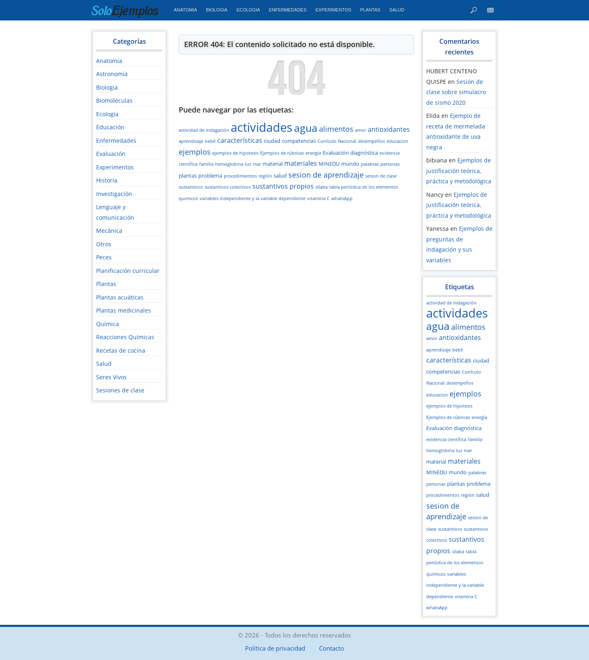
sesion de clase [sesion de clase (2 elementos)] (381, 176)
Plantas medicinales (123, 310)
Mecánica (109, 230)
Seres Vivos (111, 377)
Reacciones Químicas (125, 337)
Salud (397, 9)
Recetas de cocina (120, 350)
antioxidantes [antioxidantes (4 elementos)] (389, 129)
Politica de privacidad (275, 648)
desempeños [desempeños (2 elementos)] (371, 141)
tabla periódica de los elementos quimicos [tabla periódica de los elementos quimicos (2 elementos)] (454, 563)
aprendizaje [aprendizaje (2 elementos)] (191, 141)
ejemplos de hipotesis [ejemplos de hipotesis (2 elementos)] (235, 153)
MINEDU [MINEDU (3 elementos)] (329, 163)
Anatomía (185, 9)
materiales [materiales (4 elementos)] (300, 163)
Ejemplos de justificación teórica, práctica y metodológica (458, 170)
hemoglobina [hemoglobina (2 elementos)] (229, 164)
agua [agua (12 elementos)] (305, 128)
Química (107, 324)
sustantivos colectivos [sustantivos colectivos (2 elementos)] (228, 187)
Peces (104, 257)
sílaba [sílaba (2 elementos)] (321, 187)
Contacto (490, 10)
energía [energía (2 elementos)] (313, 153)
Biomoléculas (114, 100)
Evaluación (111, 154)
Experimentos (333, 9)
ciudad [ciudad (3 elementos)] (272, 140)
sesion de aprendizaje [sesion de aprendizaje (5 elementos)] (326, 175)
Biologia (217, 9)
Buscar (473, 10)
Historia (106, 180)
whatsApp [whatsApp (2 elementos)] (342, 198)
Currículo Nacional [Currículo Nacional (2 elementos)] (336, 141)
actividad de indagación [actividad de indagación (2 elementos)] (204, 130)
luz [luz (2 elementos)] (248, 164)
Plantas (370, 9)
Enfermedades (288, 9)
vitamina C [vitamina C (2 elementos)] (318, 198)
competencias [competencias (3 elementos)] (299, 140)
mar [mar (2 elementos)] (257, 164)
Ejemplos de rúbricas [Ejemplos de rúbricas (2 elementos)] (282, 153)
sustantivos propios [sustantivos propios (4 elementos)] (283, 186)
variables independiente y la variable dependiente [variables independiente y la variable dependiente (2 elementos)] (253, 198)
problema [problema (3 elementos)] (210, 175)
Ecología (248, 9)
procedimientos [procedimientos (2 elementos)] (240, 176)
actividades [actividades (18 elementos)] (261, 127)
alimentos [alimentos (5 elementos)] (336, 129)
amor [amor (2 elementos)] (360, 130)
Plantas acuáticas (120, 297)
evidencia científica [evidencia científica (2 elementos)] (446, 439)
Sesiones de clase (120, 390)
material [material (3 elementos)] (273, 163)
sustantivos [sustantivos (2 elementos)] (191, 187)
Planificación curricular (128, 271)
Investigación (114, 194)
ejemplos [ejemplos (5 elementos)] (195, 152)
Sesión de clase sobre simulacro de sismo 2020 (456, 92)
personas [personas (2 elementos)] (390, 164)
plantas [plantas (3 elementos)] (188, 175)
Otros (103, 244)
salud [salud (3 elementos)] (280, 175)
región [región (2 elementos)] (265, 176)
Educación (110, 127)
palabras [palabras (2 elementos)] (370, 164)
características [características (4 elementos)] (239, 140)
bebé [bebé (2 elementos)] (210, 141)
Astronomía (112, 74)
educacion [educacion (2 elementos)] (397, 141)
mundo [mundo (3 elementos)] (350, 163)
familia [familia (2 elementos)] (206, 164)
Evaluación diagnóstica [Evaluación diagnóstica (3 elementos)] (350, 152)
